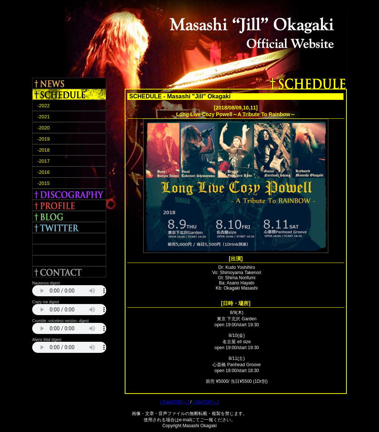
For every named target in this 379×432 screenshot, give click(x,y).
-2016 (43, 172)
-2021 (43, 116)
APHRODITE (69, 260)
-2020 (43, 128)
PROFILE (69, 205)
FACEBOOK (69, 238)
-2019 (43, 139)
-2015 (43, 183)
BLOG (69, 216)
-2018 (43, 150)
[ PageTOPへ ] (174, 402)
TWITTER (69, 227)
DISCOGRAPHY (69, 194)
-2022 (43, 105)
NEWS (69, 83)
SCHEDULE (69, 94)
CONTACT (69, 271)
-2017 (43, 161)
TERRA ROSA (69, 249)
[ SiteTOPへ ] (206, 402)
